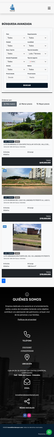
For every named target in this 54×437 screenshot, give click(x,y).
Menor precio (25, 104)
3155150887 (27, 347)
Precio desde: (10, 73)
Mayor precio (42, 104)
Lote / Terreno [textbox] (35, 54)
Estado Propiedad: (11, 58)
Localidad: (31, 42)
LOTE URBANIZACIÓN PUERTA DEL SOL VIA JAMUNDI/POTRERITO (27, 256)
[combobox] (16, 37)
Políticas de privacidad (27, 319)
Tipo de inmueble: (33, 50)
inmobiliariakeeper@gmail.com (27, 395)
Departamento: (32, 34)
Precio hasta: (32, 73)
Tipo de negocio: (32, 58)
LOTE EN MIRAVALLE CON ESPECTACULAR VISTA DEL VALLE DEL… (27, 144)
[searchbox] (29, 65)
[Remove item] (30, 61)
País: (7, 34)
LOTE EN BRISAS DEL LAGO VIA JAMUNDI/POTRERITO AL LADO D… (27, 200)
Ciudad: (8, 42)
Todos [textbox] (10, 38)
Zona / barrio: (10, 50)
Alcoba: (8, 66)
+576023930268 (27, 351)
